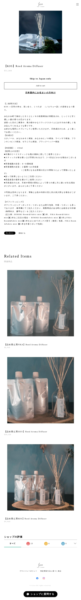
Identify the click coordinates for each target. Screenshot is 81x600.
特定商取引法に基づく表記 (50, 571)
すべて (13, 543)
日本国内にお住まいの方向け (40, 93)
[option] (40, 32)
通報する (22, 233)
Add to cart (40, 86)
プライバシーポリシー (28, 571)
